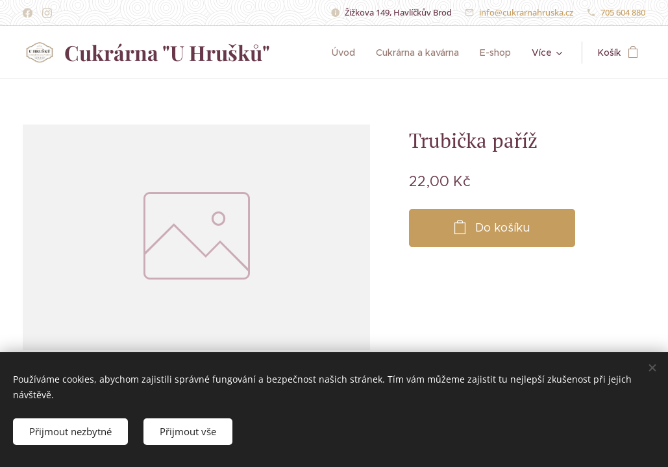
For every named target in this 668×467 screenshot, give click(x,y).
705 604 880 (622, 12)
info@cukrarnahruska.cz (526, 12)
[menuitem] (348, 52)
